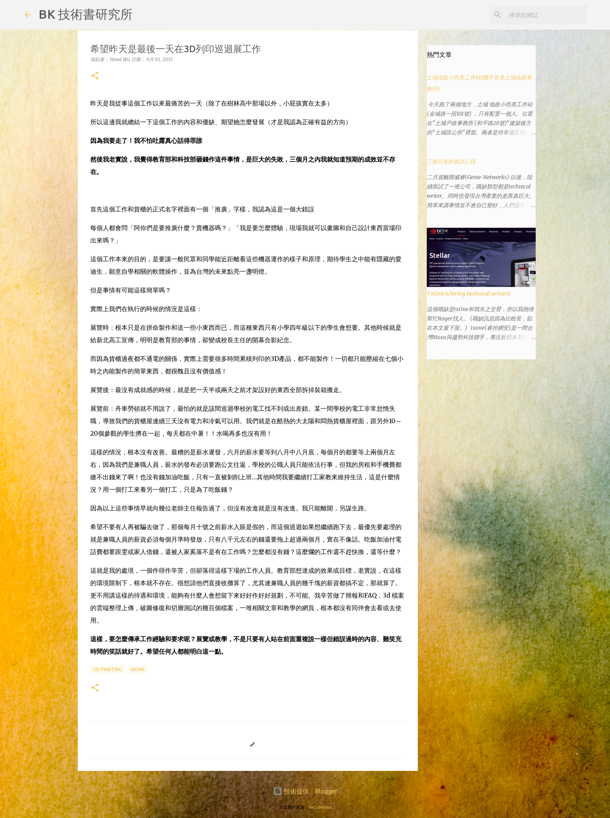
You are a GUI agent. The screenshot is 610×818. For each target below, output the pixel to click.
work (137, 669)
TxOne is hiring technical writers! (469, 293)
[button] (95, 76)
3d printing (107, 669)
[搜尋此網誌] (546, 14)
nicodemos (320, 807)
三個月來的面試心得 (451, 161)
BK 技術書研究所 (86, 14)
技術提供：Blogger (305, 791)
